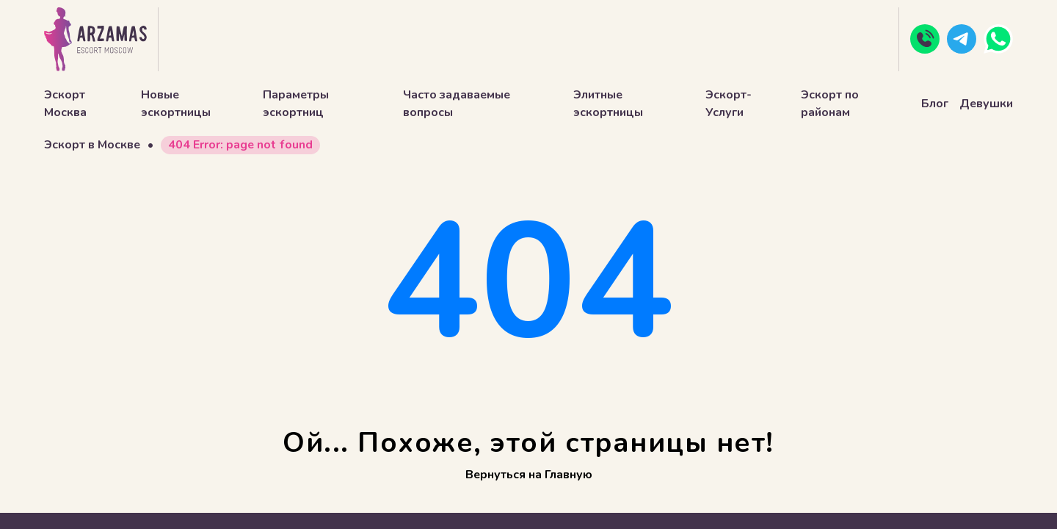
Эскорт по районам (830, 103)
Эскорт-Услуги (728, 103)
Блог (934, 104)
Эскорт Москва (65, 103)
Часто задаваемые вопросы (456, 103)
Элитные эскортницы (608, 103)
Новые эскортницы (176, 103)
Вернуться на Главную (528, 475)
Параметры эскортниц (296, 103)
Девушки (986, 104)
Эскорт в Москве (92, 145)
